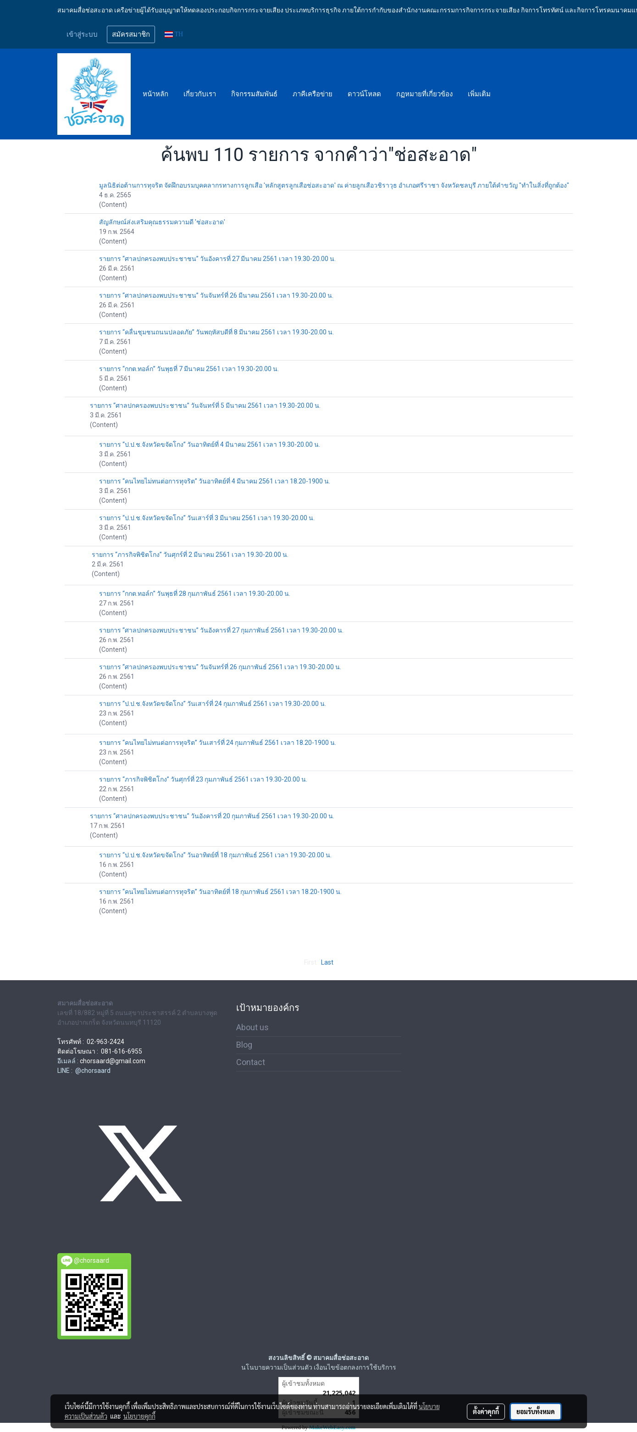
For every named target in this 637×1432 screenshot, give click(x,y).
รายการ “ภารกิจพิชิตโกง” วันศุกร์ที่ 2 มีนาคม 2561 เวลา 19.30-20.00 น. (190, 554)
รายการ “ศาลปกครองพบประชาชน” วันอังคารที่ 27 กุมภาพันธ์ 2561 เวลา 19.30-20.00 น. (221, 630)
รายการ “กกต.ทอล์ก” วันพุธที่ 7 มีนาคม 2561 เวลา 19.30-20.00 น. (189, 368)
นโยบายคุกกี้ (139, 1416)
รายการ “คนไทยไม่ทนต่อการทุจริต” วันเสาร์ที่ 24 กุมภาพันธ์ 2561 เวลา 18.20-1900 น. (217, 742)
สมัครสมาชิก (131, 34)
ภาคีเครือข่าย (312, 94)
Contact (250, 1062)
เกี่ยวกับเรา (199, 94)
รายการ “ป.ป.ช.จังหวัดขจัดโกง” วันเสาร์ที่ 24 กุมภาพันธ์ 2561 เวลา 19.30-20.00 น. (212, 703)
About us (252, 1027)
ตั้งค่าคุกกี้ (486, 1411)
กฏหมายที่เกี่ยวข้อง (424, 94)
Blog (244, 1044)
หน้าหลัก (155, 94)
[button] (506, 94)
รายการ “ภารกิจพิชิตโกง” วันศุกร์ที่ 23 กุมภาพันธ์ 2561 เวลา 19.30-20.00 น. (203, 779)
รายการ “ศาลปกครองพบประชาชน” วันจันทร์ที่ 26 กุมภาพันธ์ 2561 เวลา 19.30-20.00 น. (220, 667)
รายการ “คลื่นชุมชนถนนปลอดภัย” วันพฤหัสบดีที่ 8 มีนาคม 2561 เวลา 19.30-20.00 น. (216, 332)
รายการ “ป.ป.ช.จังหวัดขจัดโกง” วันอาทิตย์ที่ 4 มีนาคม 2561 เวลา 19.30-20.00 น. (209, 444)
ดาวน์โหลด (364, 94)
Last (327, 962)
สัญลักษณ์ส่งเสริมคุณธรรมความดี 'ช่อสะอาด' (162, 222)
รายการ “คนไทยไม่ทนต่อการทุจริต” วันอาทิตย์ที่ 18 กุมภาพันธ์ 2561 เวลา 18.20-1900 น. (220, 891)
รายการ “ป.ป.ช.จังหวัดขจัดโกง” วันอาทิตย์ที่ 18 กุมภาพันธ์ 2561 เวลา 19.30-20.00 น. (215, 855)
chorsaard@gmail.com (112, 1061)
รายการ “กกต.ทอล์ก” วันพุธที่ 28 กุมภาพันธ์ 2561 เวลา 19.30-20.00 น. (194, 593)
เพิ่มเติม (479, 94)
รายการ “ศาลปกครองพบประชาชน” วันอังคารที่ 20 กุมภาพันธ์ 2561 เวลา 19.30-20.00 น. (212, 816)
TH (174, 34)
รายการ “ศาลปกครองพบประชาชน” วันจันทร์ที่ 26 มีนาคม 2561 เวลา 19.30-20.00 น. (216, 295)
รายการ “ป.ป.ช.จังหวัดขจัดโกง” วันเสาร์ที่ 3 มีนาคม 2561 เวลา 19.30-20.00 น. (207, 518)
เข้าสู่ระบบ (82, 34)
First (310, 962)
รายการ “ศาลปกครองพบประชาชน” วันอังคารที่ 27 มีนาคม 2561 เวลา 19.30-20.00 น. (217, 258)
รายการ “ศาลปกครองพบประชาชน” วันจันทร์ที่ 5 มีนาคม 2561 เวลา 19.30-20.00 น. (205, 405)
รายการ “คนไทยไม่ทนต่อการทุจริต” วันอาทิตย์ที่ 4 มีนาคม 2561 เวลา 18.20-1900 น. (214, 481)
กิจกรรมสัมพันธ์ (254, 94)
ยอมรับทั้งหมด (535, 1411)
